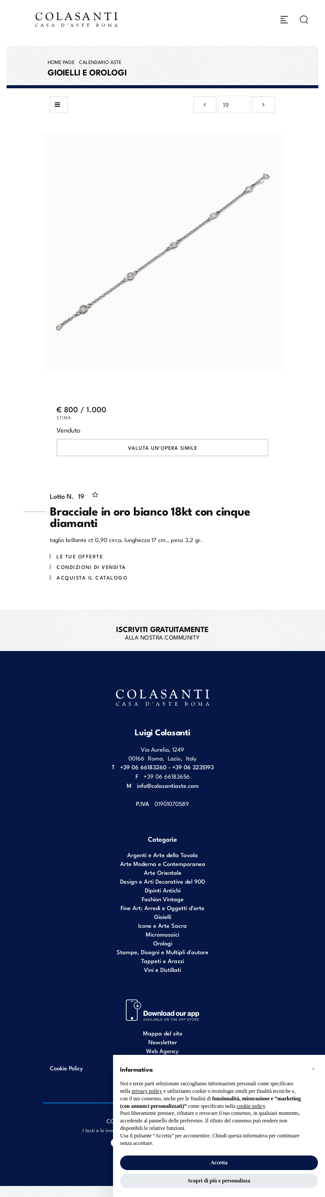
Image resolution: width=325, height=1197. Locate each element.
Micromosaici (162, 934)
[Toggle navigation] (284, 19)
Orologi (162, 943)
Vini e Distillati (162, 969)
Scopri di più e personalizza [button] (219, 1181)
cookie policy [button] (251, 1106)
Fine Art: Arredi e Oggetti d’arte (162, 907)
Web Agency (162, 1050)
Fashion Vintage (163, 899)
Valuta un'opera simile (162, 447)
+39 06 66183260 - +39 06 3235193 (167, 767)
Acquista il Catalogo (92, 577)
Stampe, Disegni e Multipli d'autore (162, 952)
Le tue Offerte (80, 556)
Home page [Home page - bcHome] (61, 61)
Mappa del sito (162, 1033)
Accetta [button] (219, 1162)
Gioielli (162, 916)
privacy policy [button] (147, 1091)
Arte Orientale (162, 872)
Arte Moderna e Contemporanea (162, 863)
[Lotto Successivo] (263, 104)
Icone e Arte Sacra (162, 925)
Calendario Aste (100, 61)
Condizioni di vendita (91, 566)
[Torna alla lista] (59, 104)
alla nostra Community (162, 632)
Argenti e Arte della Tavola (162, 855)
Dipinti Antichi (163, 890)
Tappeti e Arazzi (162, 960)
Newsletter (162, 1042)
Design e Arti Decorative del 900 (162, 881)
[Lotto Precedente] (204, 104)
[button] (313, 1069)
